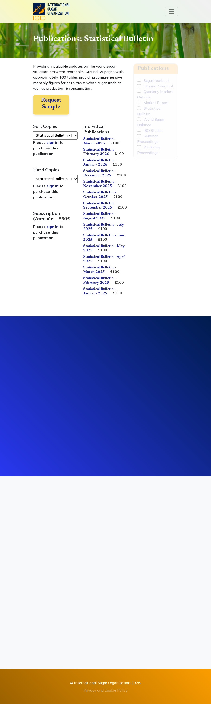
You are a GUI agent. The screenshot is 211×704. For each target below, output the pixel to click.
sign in (52, 142)
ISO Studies (150, 130)
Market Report (153, 102)
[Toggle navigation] (171, 11)
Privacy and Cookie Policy (105, 690)
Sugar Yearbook (153, 80)
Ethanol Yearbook (155, 86)
